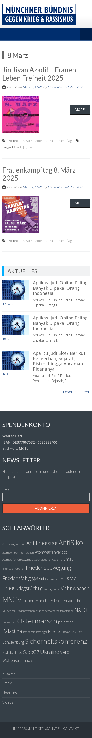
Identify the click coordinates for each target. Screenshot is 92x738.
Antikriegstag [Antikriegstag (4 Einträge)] (42, 543)
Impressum (22, 728)
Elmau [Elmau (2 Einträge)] (68, 559)
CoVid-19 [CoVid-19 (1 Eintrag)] (57, 559)
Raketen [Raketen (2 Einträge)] (55, 631)
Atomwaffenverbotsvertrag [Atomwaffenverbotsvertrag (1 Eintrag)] (17, 559)
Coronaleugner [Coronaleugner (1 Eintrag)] (42, 559)
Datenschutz (47, 728)
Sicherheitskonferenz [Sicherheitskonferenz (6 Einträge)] (56, 641)
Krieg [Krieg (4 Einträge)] (8, 588)
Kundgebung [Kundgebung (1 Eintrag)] (51, 589)
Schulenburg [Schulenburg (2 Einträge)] (13, 642)
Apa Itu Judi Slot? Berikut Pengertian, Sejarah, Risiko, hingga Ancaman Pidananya (59, 361)
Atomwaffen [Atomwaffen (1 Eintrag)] (27, 552)
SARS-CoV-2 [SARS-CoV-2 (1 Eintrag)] (78, 632)
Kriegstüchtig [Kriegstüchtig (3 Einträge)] (29, 588)
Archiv (7, 683)
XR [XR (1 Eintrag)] (32, 661)
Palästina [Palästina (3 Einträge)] (12, 631)
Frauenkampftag (60, 140)
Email (6, 490)
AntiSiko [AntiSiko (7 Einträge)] (71, 542)
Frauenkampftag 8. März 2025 (39, 174)
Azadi (17, 147)
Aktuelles (40, 140)
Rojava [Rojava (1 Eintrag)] (67, 632)
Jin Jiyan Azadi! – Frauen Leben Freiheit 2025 (39, 73)
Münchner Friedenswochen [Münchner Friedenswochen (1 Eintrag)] (18, 611)
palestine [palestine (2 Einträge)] (66, 622)
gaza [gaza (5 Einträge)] (38, 578)
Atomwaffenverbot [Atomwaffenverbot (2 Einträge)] (51, 552)
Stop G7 (8, 673)
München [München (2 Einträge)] (26, 600)
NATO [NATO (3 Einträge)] (81, 610)
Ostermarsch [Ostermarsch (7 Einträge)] (37, 620)
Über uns (9, 692)
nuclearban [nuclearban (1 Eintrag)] (9, 622)
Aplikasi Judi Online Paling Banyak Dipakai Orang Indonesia (60, 288)
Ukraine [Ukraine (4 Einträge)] (49, 651)
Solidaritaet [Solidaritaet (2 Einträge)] (12, 652)
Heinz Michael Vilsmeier (65, 87)
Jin (24, 147)
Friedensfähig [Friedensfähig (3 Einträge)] (16, 578)
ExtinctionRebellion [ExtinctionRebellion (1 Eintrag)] (13, 568)
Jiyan (31, 147)
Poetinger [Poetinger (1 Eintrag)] (41, 632)
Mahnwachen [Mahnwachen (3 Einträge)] (75, 588)
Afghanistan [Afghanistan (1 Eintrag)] (18, 544)
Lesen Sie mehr (76, 391)
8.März (27, 140)
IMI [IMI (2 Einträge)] (62, 578)
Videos (7, 702)
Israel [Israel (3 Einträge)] (72, 578)
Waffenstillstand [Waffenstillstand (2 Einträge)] (16, 660)
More (80, 109)
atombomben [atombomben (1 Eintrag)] (10, 552)
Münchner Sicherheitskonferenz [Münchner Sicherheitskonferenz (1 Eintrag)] (55, 611)
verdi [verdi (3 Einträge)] (65, 652)
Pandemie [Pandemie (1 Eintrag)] (29, 632)
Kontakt (70, 728)
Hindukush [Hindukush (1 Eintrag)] (51, 579)
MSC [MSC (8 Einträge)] (9, 599)
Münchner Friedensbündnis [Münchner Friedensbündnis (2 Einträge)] (59, 600)
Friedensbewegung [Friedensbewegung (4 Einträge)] (48, 567)
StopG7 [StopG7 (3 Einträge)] (31, 652)
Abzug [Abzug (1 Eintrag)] (6, 544)
